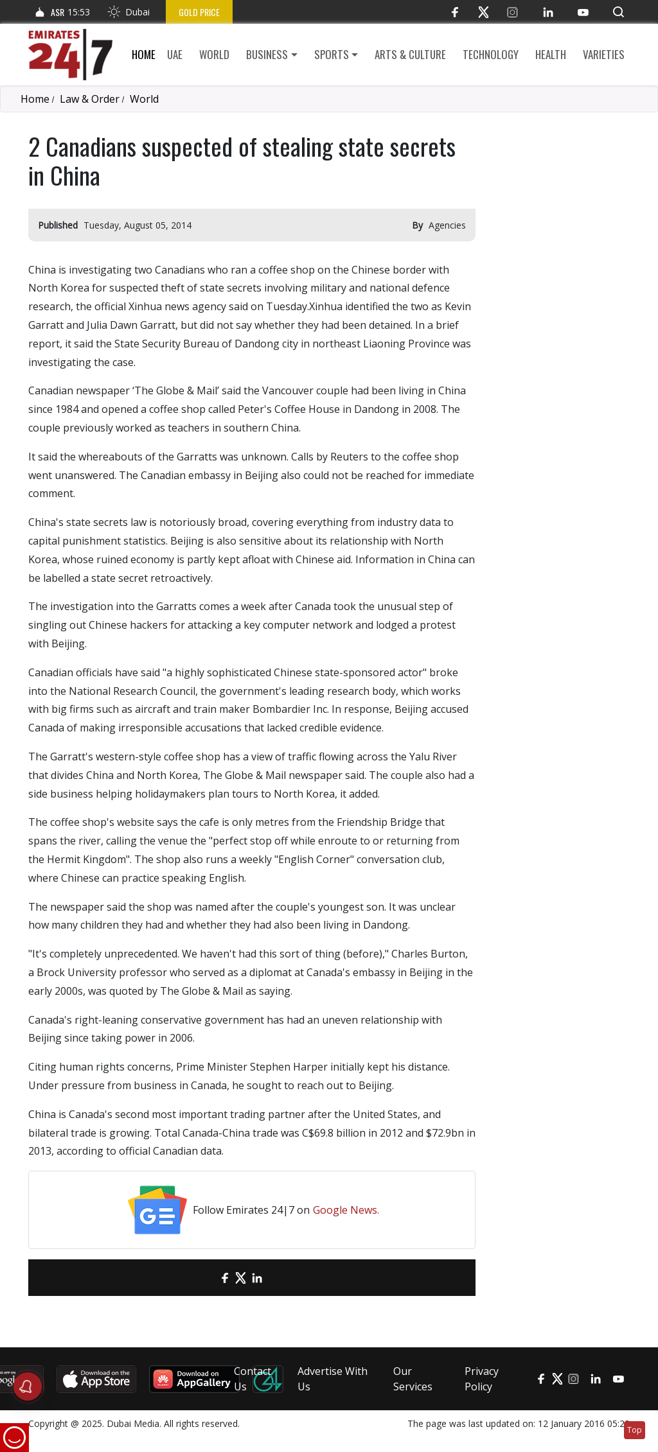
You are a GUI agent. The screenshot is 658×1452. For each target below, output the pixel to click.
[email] (202, 1278)
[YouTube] (583, 12)
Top (634, 1429)
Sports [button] (331, 54)
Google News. (346, 1210)
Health (550, 54)
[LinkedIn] (548, 12)
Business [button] (267, 54)
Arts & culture (410, 54)
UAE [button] (174, 54)
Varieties (604, 54)
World (214, 54)
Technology (491, 54)
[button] (618, 12)
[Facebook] (454, 12)
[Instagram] (512, 12)
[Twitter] (483, 12)
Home (144, 54)
